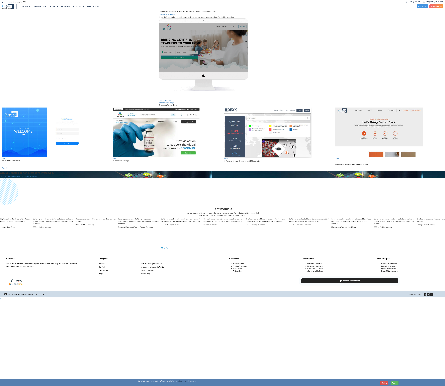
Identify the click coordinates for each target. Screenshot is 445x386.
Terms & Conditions (147, 299)
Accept (394, 383)
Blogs (101, 303)
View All (4, 168)
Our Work (102, 296)
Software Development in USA (151, 293)
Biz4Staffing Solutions (315, 295)
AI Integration (238, 297)
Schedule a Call (436, 6)
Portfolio (65, 6)
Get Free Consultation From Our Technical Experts (18, 177)
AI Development (238, 293)
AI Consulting (237, 300)
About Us (102, 293)
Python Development (388, 297)
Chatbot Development (241, 295)
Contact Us (422, 6)
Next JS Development (389, 293)
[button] (162, 277)
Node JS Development (389, 295)
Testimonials (78, 6)
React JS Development (389, 300)
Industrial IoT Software (315, 297)
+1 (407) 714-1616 (413, 2)
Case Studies (103, 299)
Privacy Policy (145, 303)
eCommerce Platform (315, 300)
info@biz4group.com (433, 2)
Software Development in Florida (152, 296)
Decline (384, 383)
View (3, 158)
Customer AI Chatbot (314, 293)
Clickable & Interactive (167, 15)
